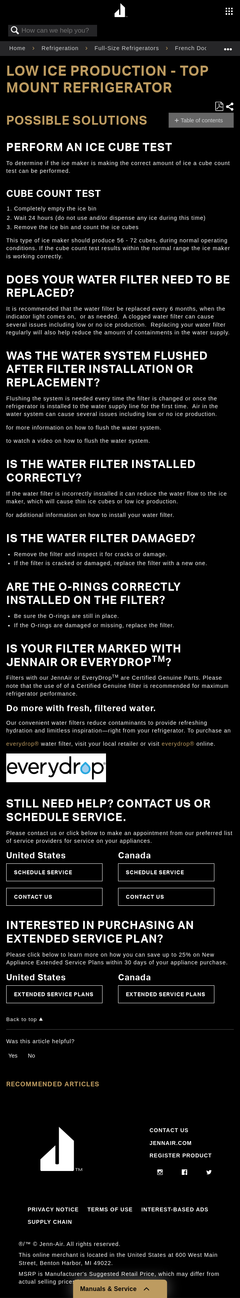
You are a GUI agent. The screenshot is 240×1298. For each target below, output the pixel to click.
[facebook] (185, 1172)
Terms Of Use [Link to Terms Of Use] (110, 1209)
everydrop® (22, 744)
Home (18, 48)
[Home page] (121, 10)
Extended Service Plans (54, 994)
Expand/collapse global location (228, 46)
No (31, 1056)
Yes (12, 1056)
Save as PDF (219, 106)
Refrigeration (61, 48)
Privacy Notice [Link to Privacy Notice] (53, 1209)
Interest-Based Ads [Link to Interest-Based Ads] (175, 1209)
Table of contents (202, 120)
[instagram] (160, 1172)
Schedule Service (43, 872)
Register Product (181, 1155)
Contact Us (33, 896)
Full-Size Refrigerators (127, 48)
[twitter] (209, 1172)
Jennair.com (171, 1143)
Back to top (21, 1019)
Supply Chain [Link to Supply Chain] (50, 1222)
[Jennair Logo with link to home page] (61, 1169)
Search (15, 31)
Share (229, 106)
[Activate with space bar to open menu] (229, 12)
